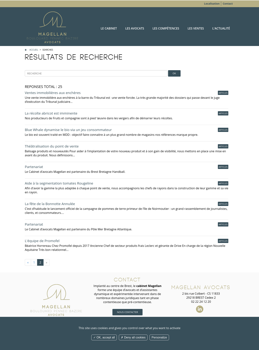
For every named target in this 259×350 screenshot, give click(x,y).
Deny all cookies (133, 337)
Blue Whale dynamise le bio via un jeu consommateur (68, 129)
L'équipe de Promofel (42, 240)
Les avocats (134, 28)
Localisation (212, 3)
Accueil (33, 49)
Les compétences (165, 28)
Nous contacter (127, 312)
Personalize (159, 337)
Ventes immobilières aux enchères (53, 92)
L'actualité (221, 28)
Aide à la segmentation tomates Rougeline (59, 183)
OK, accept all (104, 337)
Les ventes (196, 28)
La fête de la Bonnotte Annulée (50, 203)
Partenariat (34, 166)
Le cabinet (109, 28)
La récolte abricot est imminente (51, 113)
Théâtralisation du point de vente (52, 146)
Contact (228, 3)
